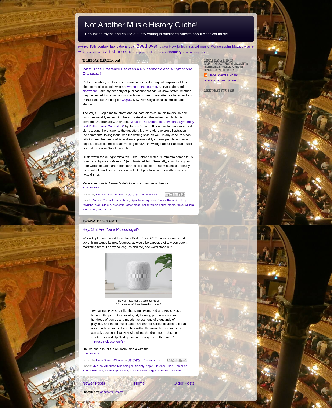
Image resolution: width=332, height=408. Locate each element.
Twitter (124, 370)
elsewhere (90, 91)
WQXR (126, 100)
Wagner (249, 46)
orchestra (119, 204)
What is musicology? (91, 52)
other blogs (133, 204)
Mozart (237, 46)
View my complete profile (220, 80)
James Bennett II (168, 200)
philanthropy (150, 204)
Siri (101, 370)
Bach (132, 46)
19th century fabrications (108, 46)
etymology (137, 200)
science (162, 52)
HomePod (180, 366)
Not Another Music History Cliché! (141, 25)
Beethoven (147, 46)
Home (139, 383)
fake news (133, 52)
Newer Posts (93, 383)
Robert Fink (90, 370)
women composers (194, 52)
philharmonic (167, 204)
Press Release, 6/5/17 (109, 341)
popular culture (147, 52)
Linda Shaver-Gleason (223, 75)
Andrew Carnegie (104, 200)
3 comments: (152, 360)
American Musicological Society (124, 366)
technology (111, 370)
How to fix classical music (189, 46)
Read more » (91, 187)
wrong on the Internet (142, 86)
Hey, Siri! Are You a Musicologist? (111, 229)
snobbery (174, 52)
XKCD (107, 209)
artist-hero (115, 51)
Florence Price (164, 366)
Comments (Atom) (111, 391)
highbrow (150, 200)
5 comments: (150, 194)
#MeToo (83, 46)
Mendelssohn (220, 46)
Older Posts (184, 383)
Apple (149, 366)
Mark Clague (103, 204)
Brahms (164, 46)
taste (180, 204)
